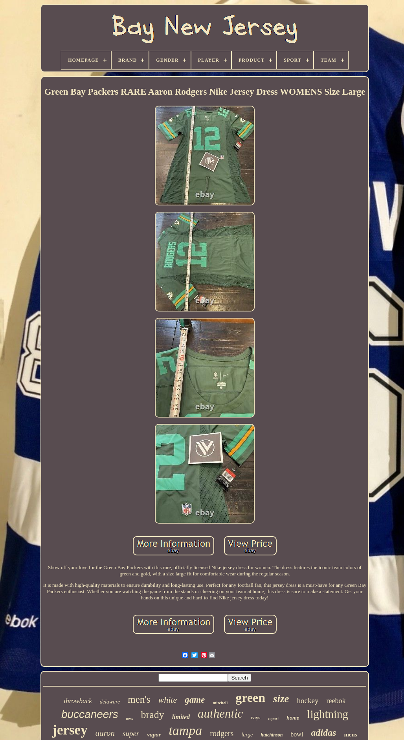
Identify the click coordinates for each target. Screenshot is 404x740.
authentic (220, 713)
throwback (78, 701)
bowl (296, 734)
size (281, 699)
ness (129, 718)
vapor (154, 734)
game (195, 700)
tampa (185, 730)
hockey (308, 700)
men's (139, 699)
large (247, 735)
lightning (327, 714)
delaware (110, 702)
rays (255, 717)
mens (350, 734)
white (167, 700)
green (250, 698)
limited (181, 717)
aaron (105, 733)
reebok (335, 701)
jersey (69, 730)
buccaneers (89, 714)
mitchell (220, 702)
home (292, 718)
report (273, 718)
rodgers (221, 733)
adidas (323, 732)
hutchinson (272, 735)
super (131, 733)
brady (152, 714)
